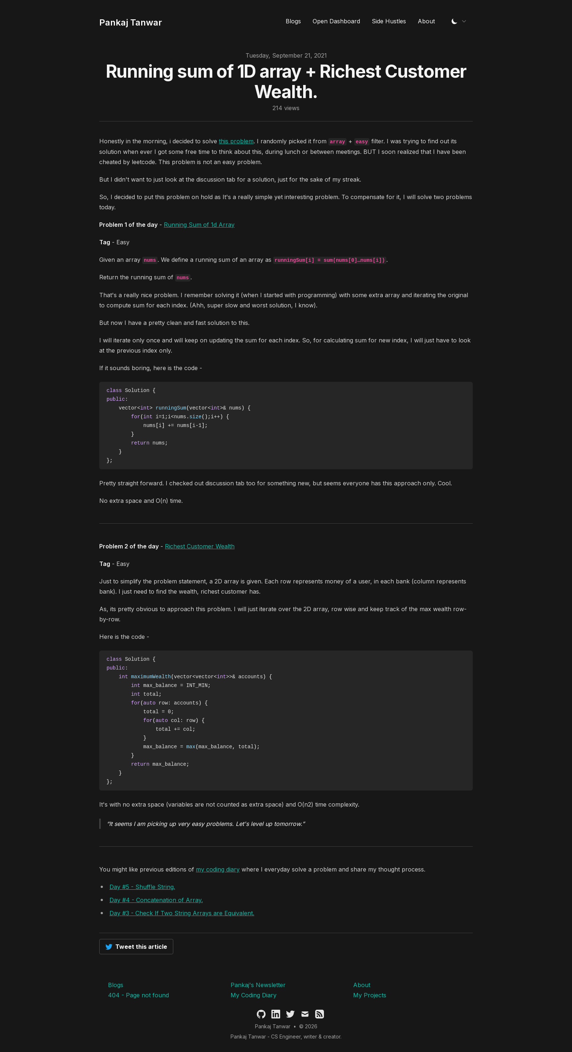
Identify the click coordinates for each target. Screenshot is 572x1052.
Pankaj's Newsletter (258, 985)
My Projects (369, 995)
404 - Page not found (138, 995)
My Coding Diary (254, 995)
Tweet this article (136, 946)
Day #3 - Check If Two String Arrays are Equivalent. (181, 913)
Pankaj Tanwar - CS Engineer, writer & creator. (286, 1036)
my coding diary (218, 869)
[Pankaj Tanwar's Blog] (130, 21)
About (426, 21)
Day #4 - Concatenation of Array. (156, 900)
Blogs (293, 21)
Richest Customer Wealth (200, 546)
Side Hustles (389, 21)
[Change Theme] (459, 21)
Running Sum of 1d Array (199, 224)
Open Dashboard (336, 21)
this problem (236, 141)
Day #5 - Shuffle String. (142, 886)
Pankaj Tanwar (272, 1026)
